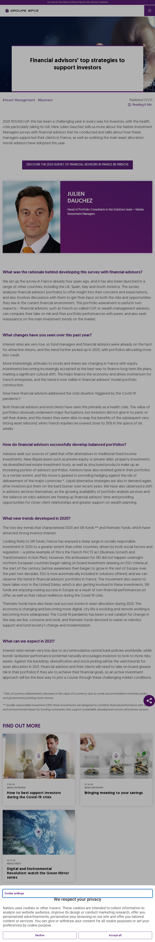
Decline (39, 935)
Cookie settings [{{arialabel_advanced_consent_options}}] (14, 893)
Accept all (115, 935)
